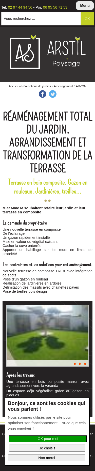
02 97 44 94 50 (20, 7)
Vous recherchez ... (19, 19)
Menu (85, 6)
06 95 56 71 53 (55, 7)
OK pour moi (48, 439)
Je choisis (47, 448)
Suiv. (85, 364)
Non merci (46, 458)
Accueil (13, 86)
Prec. (75, 364)
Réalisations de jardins (36, 86)
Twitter (52, 94)
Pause (80, 364)
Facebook (42, 94)
